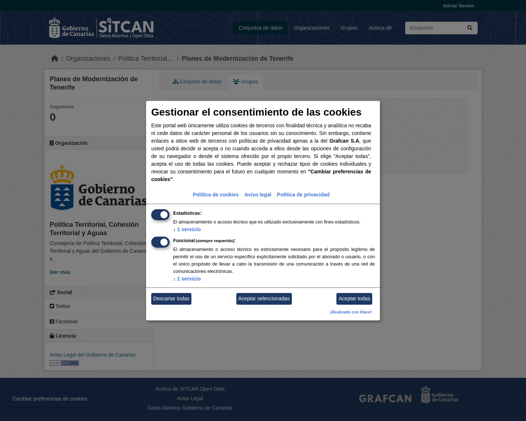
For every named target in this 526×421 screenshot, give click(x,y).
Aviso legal (257, 195)
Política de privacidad (303, 195)
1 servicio (187, 229)
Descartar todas (171, 298)
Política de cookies (216, 195)
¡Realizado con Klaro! (351, 312)
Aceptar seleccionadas (264, 298)
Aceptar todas (354, 298)
